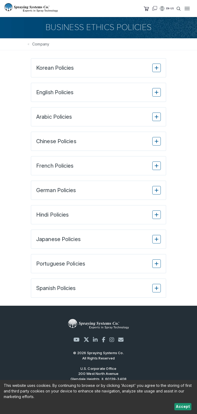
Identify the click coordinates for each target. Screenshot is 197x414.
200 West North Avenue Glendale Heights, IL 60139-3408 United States (99, 378)
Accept (183, 406)
